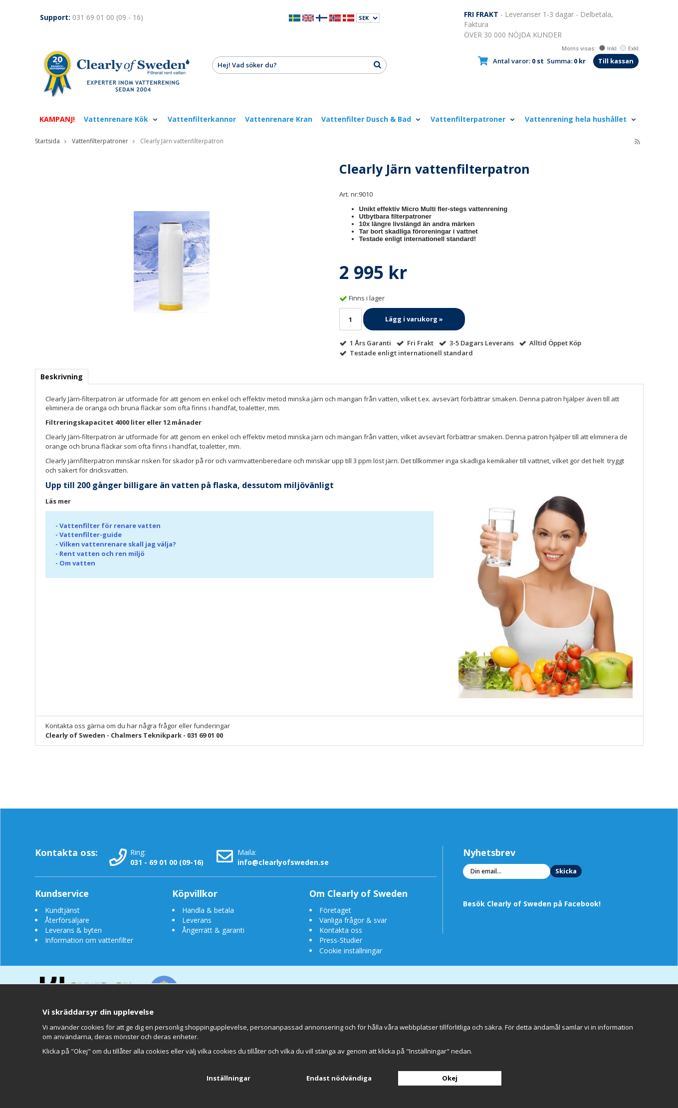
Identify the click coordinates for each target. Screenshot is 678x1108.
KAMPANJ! (57, 119)
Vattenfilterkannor (202, 119)
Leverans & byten (73, 930)
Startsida (47, 141)
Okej (449, 1078)
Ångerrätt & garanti (213, 930)
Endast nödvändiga (339, 1078)
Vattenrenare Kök (121, 119)
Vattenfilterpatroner (473, 119)
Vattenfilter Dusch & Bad (371, 119)
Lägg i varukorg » (414, 318)
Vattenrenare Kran (278, 119)
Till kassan (616, 60)
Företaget (335, 910)
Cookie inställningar (350, 950)
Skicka (566, 870)
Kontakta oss (340, 930)
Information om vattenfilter (89, 940)
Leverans (197, 920)
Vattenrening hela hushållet (581, 119)
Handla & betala (208, 910)
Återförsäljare (67, 920)
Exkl (629, 48)
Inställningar (228, 1078)
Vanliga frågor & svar (353, 920)
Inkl (608, 48)
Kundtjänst (62, 910)
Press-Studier (340, 940)
